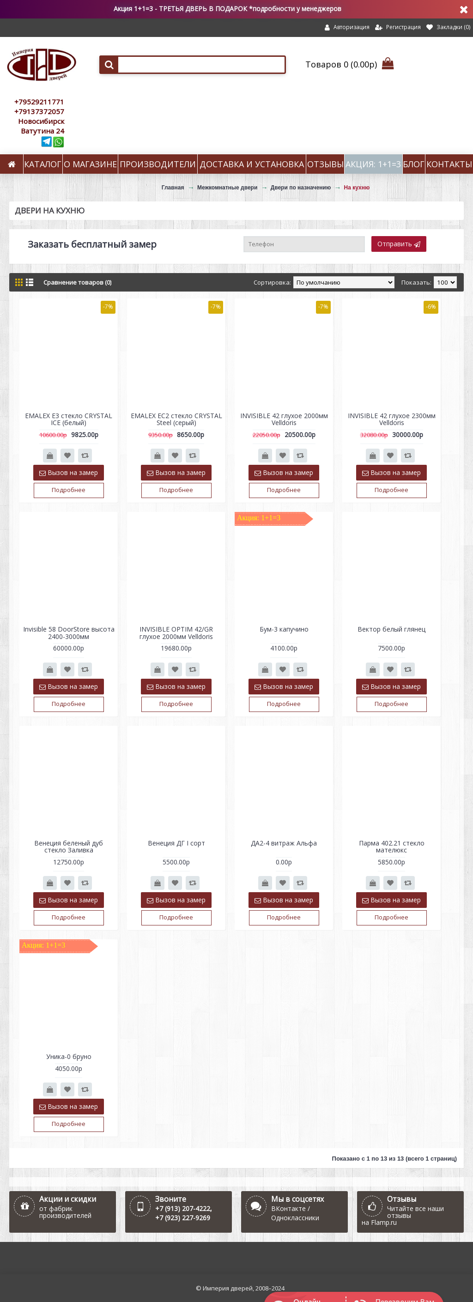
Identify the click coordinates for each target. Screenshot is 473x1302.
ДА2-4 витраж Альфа (284, 843)
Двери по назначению (301, 187)
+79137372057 (39, 111)
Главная (173, 187)
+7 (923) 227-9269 (182, 1217)
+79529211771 (39, 101)
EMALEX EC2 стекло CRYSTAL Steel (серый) (176, 419)
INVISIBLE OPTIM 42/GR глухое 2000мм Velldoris (176, 632)
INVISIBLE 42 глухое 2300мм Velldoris (392, 419)
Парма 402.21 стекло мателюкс (391, 846)
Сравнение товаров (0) (77, 282)
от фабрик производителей (65, 1212)
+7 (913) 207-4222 (182, 1208)
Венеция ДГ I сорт (176, 843)
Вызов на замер (68, 472)
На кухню (357, 187)
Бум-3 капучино (284, 629)
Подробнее (68, 490)
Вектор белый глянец (391, 629)
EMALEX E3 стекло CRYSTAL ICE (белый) (68, 419)
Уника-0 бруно (68, 1056)
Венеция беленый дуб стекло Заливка (68, 846)
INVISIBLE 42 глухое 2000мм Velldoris (284, 419)
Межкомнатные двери (227, 187)
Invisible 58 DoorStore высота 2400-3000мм (69, 632)
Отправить (398, 243)
